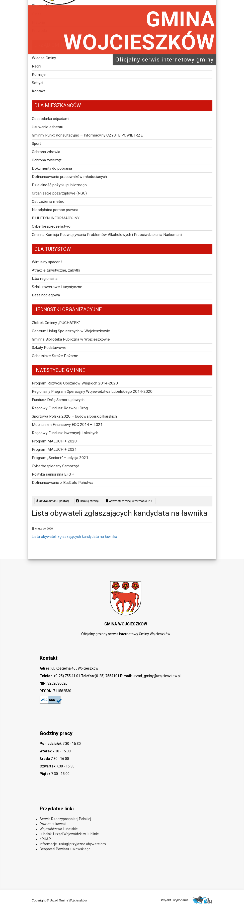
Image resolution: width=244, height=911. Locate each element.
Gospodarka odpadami (50, 118)
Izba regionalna (44, 278)
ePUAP (45, 839)
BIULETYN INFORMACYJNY (55, 218)
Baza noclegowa (46, 295)
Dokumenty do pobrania (52, 168)
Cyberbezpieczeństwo (51, 226)
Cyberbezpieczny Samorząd (55, 466)
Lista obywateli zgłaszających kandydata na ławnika (74, 536)
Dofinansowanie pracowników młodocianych (69, 176)
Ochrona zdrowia (46, 152)
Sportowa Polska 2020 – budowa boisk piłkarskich (74, 416)
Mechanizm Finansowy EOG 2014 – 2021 (67, 424)
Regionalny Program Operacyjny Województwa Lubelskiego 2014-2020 (92, 391)
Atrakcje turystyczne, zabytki (56, 270)
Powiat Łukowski (53, 824)
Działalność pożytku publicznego (59, 185)
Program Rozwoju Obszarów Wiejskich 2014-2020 (75, 383)
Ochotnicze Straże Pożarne (55, 356)
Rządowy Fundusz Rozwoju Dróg (60, 408)
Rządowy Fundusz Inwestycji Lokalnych (65, 433)
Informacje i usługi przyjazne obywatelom (73, 844)
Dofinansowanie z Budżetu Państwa (62, 482)
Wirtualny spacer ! (47, 262)
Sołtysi (37, 83)
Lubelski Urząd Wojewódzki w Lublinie (69, 834)
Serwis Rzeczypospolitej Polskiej (65, 819)
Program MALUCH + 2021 (54, 449)
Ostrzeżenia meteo (48, 201)
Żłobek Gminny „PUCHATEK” (56, 322)
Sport (36, 143)
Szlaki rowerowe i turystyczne (57, 287)
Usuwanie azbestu (47, 127)
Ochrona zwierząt (46, 160)
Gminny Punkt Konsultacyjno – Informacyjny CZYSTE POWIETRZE (87, 135)
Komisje (39, 74)
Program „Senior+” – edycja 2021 (60, 458)
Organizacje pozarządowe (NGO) (59, 193)
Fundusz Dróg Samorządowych (58, 400)
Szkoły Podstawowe (49, 347)
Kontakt (38, 91)
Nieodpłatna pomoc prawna (55, 210)
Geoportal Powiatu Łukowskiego (65, 849)
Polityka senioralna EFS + (53, 474)
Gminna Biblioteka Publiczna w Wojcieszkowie (71, 339)
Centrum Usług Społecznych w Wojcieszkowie (71, 331)
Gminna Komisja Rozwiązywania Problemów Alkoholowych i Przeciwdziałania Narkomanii (107, 234)
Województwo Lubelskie (59, 829)
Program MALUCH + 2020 (54, 441)
